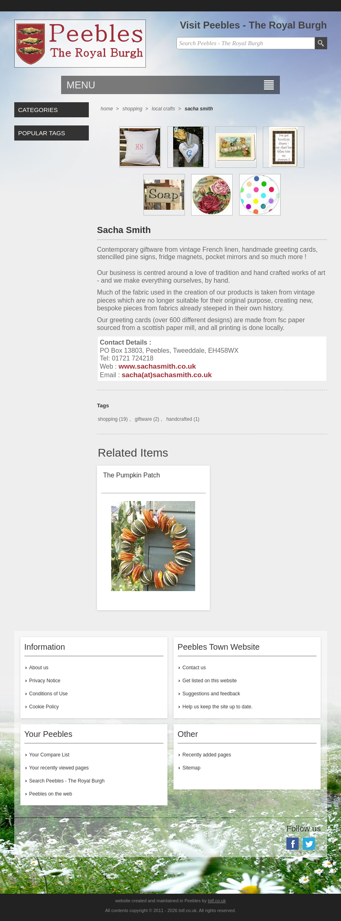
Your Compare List (49, 755)
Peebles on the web (50, 794)
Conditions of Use (48, 694)
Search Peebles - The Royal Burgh (67, 781)
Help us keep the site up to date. (218, 707)
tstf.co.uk (217, 900)
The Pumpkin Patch (131, 475)
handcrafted (179, 419)
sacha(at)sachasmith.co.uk (166, 375)
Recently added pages (207, 755)
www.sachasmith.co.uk (157, 366)
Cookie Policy (44, 707)
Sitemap (191, 768)
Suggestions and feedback (211, 694)
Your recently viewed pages (59, 768)
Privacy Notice (45, 681)
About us (38, 667)
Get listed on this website (210, 681)
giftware (143, 419)
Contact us (194, 667)
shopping (108, 419)
